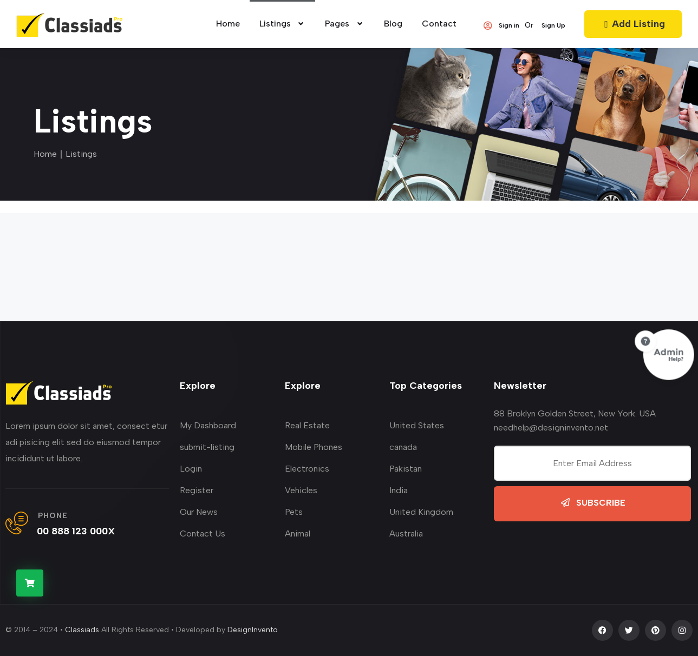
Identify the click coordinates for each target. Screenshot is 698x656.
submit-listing (207, 447)
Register (196, 490)
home (228, 23)
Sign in (500, 25)
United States (416, 425)
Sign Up (553, 25)
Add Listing (633, 24)
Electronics (307, 468)
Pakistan (405, 468)
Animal (297, 533)
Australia (406, 533)
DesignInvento (252, 629)
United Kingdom (421, 512)
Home (45, 154)
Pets (294, 512)
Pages (344, 23)
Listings (282, 23)
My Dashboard (208, 425)
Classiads (82, 629)
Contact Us (202, 533)
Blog (393, 23)
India (398, 490)
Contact (439, 23)
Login (191, 468)
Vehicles (301, 490)
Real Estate (307, 425)
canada (403, 447)
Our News (199, 512)
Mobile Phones (313, 447)
